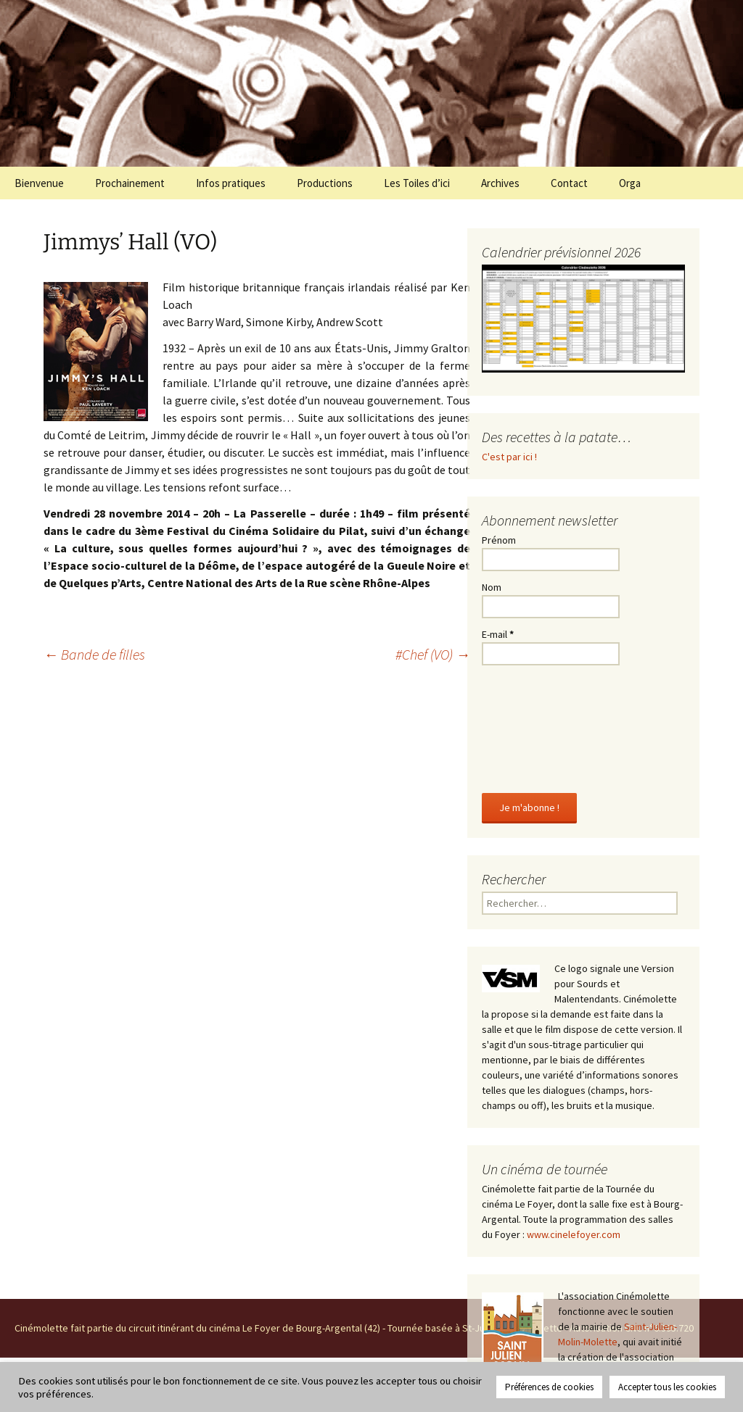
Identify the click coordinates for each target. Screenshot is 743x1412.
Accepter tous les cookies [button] (667, 1387)
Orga (630, 183)
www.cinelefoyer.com (573, 1234)
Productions (325, 183)
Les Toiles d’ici (417, 183)
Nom (491, 587)
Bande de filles (94, 654)
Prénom (499, 540)
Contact (569, 183)
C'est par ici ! (509, 456)
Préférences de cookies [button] (549, 1387)
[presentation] (541, 726)
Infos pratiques (231, 183)
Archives (500, 183)
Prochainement (130, 183)
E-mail (498, 634)
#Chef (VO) (432, 654)
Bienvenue (39, 183)
